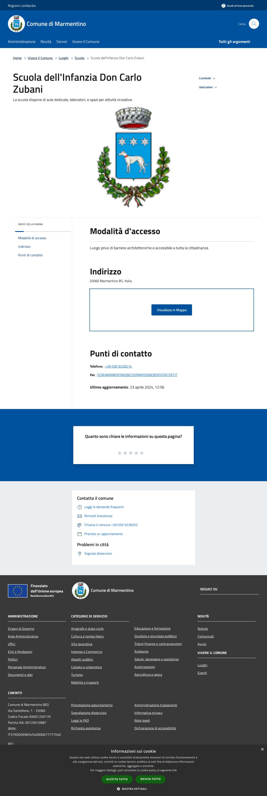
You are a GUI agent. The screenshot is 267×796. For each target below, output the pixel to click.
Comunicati (206, 636)
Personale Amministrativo (27, 667)
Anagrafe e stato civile (87, 628)
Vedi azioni (208, 87)
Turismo (77, 674)
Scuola (79, 57)
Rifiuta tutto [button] (151, 779)
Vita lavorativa (81, 643)
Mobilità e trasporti (85, 682)
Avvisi (202, 643)
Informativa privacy (148, 712)
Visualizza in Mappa (171, 309)
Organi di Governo (21, 628)
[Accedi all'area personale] (237, 6)
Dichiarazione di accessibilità (155, 728)
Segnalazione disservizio (88, 712)
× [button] (262, 749)
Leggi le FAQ (80, 720)
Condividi (208, 78)
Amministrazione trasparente (155, 705)
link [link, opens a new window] (174, 770)
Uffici (11, 643)
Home (17, 57)
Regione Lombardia (22, 5)
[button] (133, 789)
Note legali (142, 720)
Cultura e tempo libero (87, 636)
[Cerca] (254, 24)
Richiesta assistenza (86, 728)
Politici (13, 659)
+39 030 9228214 (118, 366)
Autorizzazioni (144, 666)
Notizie (203, 628)
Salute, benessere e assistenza (156, 659)
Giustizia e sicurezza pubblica (155, 636)
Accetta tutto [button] (117, 779)
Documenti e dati (20, 674)
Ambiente (141, 651)
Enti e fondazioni (20, 651)
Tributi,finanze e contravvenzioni (158, 643)
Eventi (202, 672)
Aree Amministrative (23, 636)
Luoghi (64, 57)
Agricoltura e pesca (148, 674)
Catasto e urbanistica (86, 667)
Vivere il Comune (40, 57)
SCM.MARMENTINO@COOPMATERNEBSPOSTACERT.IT (137, 374)
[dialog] (133, 770)
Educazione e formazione (152, 628)
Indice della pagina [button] (30, 224)
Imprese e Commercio (86, 651)
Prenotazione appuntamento (92, 705)
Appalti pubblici (82, 659)
